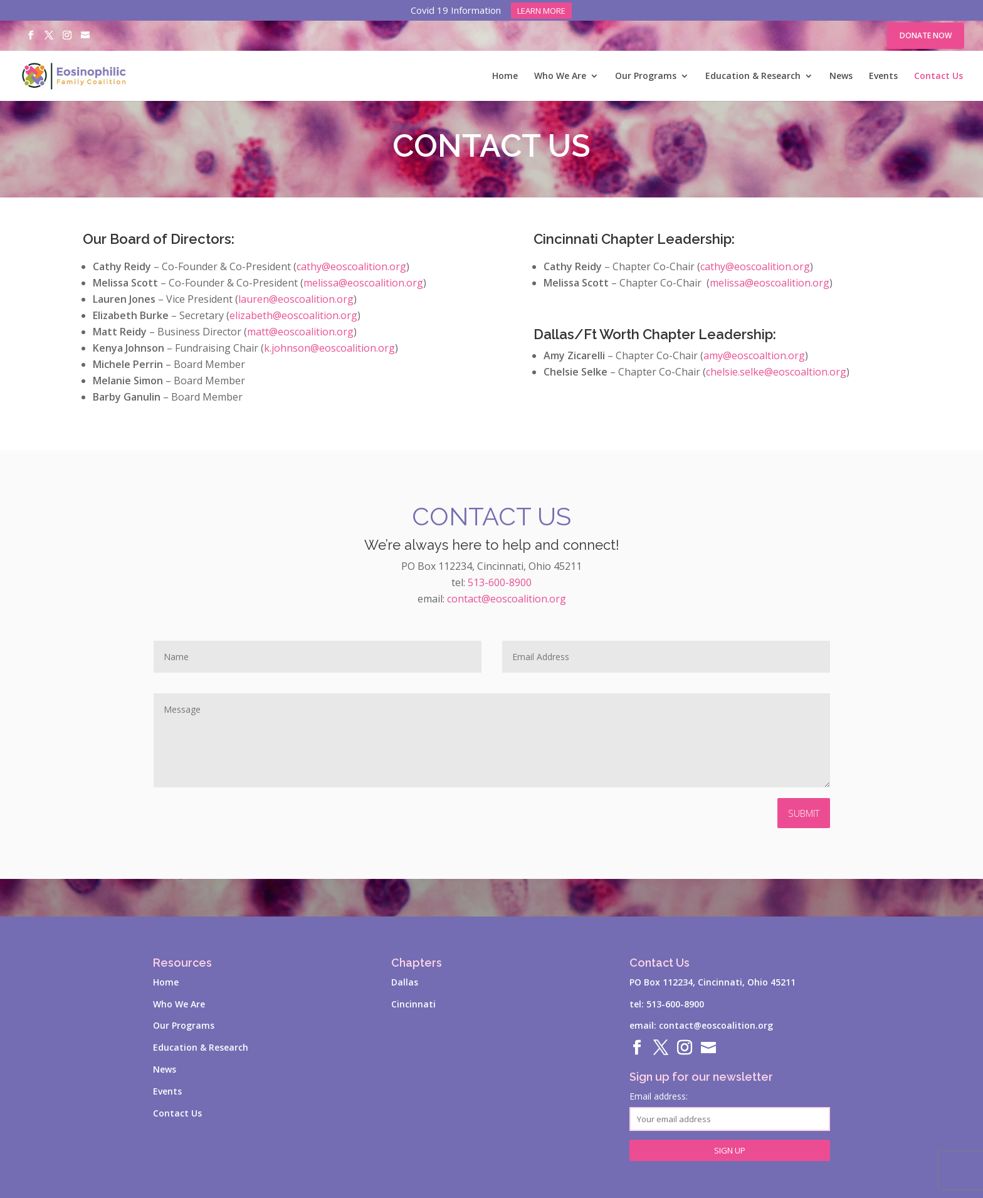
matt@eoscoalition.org (300, 332)
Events (883, 76)
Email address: (729, 1110)
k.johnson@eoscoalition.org (329, 348)
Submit (803, 813)
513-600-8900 (500, 582)
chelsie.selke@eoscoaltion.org (776, 372)
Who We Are (560, 76)
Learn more (541, 10)
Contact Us (938, 76)
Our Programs (645, 76)
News (841, 76)
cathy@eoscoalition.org (351, 266)
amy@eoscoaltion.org (754, 355)
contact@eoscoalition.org (506, 599)
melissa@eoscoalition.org (363, 283)
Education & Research (753, 76)
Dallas (404, 982)
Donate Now (926, 35)
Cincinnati (413, 1004)
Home (505, 76)
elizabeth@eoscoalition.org (293, 315)
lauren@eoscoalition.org (296, 299)
